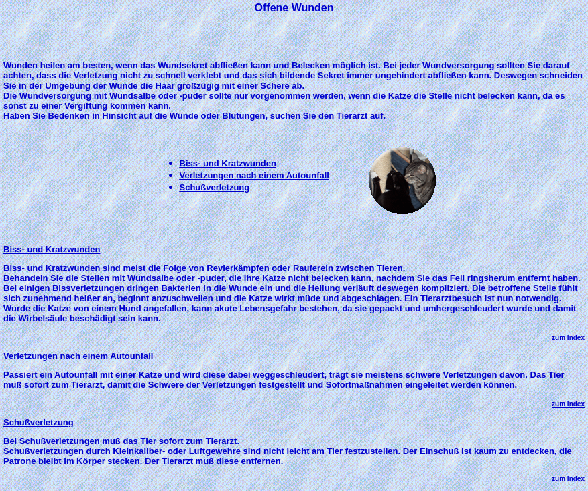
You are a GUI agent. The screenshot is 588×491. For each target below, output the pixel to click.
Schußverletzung (215, 187)
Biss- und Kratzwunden (228, 163)
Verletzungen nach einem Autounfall (254, 175)
